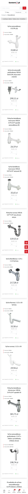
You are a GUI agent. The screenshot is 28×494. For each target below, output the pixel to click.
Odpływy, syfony (16, 18)
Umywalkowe (22, 18)
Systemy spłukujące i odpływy (6, 18)
